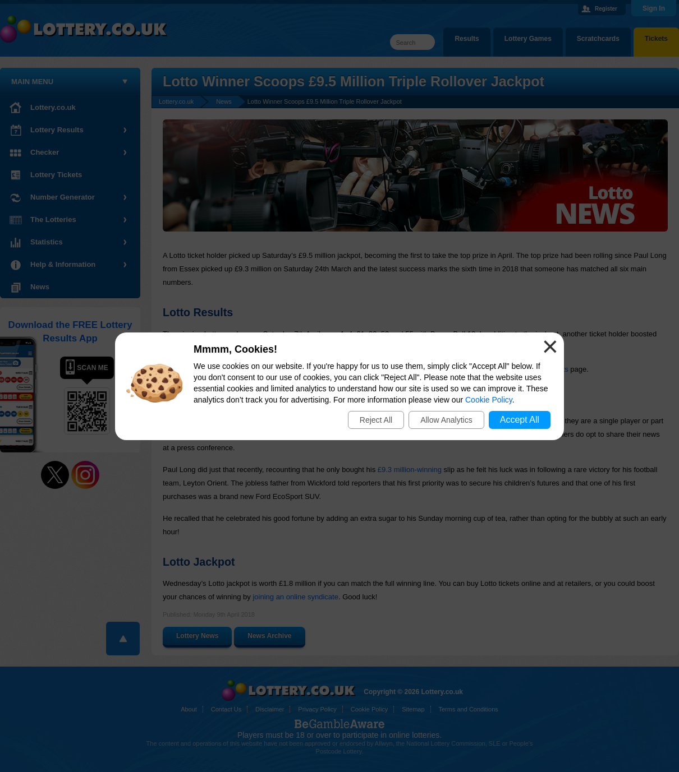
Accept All (519, 419)
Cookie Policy (488, 399)
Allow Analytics (446, 419)
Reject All (376, 419)
